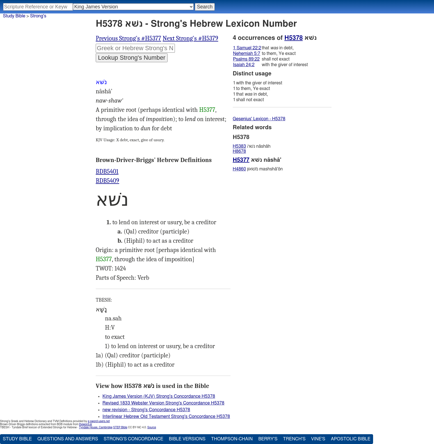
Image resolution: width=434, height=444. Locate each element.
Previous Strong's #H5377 (128, 38)
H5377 (207, 110)
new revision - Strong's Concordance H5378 (146, 410)
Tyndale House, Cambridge (95, 427)
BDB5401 (107, 171)
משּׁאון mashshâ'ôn (258, 169)
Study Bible (14, 16)
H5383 (239, 146)
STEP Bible (120, 427)
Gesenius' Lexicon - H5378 (259, 119)
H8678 (239, 151)
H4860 (239, 169)
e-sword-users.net (99, 421)
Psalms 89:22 (246, 59)
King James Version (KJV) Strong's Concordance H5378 (158, 396)
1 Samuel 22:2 (247, 48)
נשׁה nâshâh (252, 146)
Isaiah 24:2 (244, 65)
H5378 (293, 38)
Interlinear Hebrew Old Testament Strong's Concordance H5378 (166, 416)
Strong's (38, 16)
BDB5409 (107, 180)
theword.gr (85, 424)
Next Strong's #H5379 (190, 38)
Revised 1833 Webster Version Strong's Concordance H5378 (163, 403)
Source (151, 427)
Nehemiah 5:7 (246, 53)
